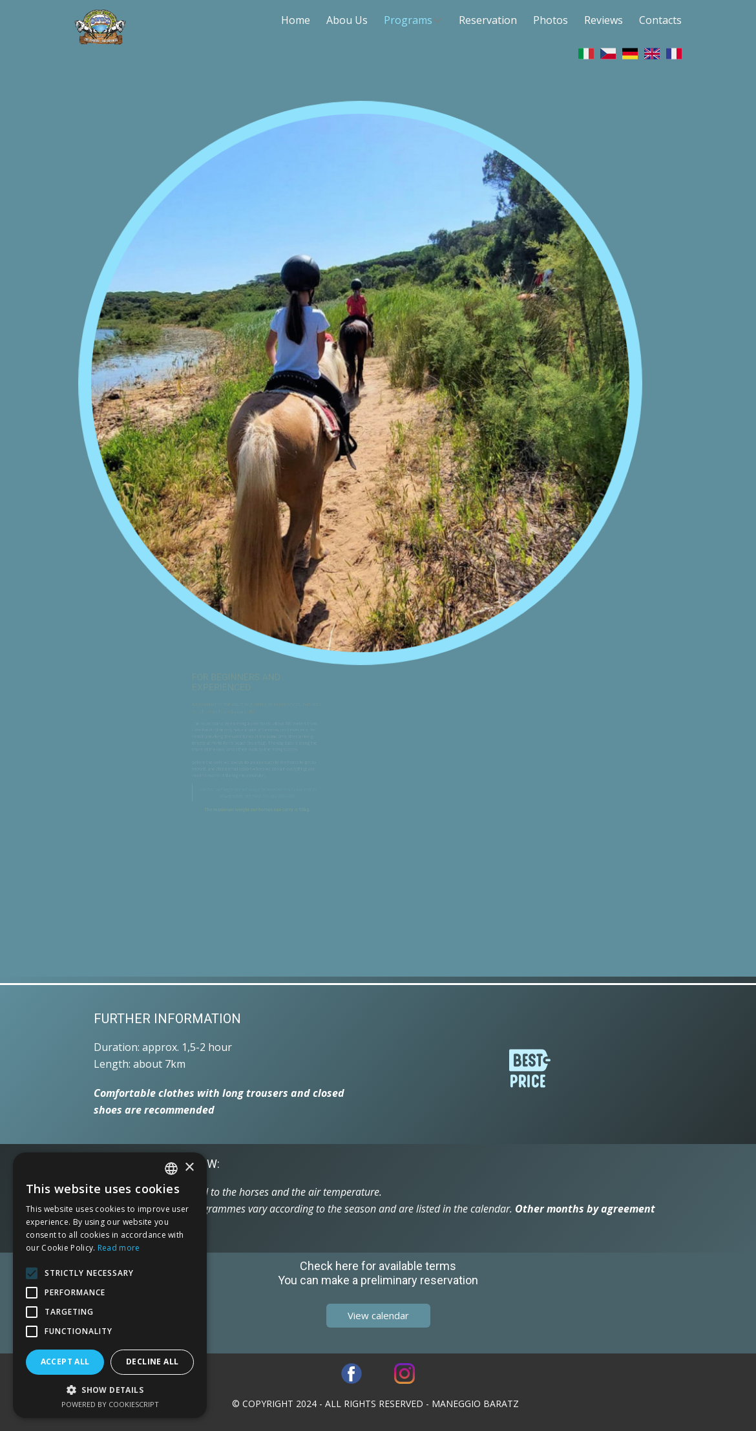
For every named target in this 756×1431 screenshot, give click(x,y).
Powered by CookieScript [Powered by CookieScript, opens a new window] (110, 1404)
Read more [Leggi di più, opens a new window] (119, 1247)
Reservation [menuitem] (488, 20)
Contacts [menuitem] (660, 20)
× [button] (189, 1167)
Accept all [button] (65, 1361)
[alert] (110, 1285)
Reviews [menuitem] (603, 20)
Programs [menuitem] (408, 20)
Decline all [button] (152, 1361)
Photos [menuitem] (550, 20)
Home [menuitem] (295, 20)
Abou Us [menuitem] (347, 20)
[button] (110, 1389)
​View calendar (378, 1315)
